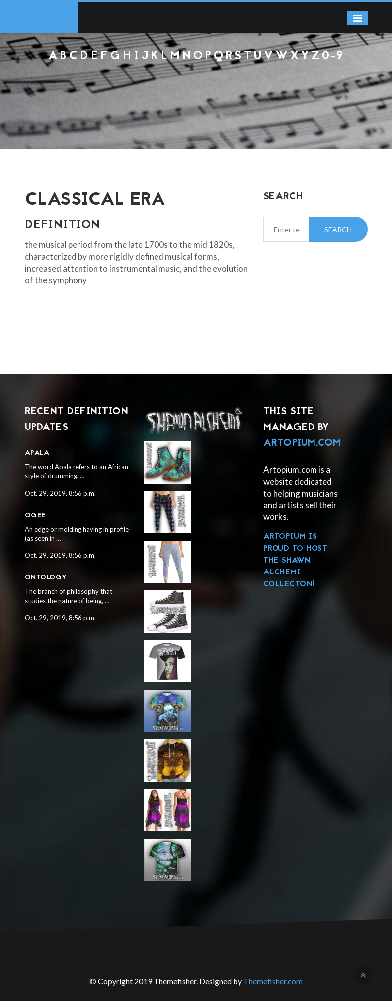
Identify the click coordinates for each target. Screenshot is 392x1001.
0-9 (333, 56)
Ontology (46, 577)
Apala (37, 453)
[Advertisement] (196, 90)
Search (338, 229)
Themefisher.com (273, 981)
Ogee (35, 515)
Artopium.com (302, 443)
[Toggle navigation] (357, 18)
